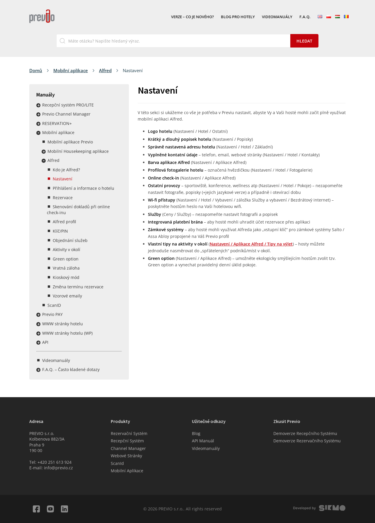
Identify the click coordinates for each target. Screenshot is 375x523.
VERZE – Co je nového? (192, 17)
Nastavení (62, 179)
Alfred (105, 70)
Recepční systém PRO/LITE (68, 105)
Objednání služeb (70, 240)
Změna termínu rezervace (78, 287)
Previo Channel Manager (66, 114)
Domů (35, 70)
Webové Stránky (126, 455)
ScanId (117, 463)
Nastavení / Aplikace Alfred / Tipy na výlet (251, 244)
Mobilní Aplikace (127, 470)
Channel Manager (128, 448)
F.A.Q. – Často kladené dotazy (71, 369)
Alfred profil (64, 221)
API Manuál (203, 441)
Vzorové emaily (67, 296)
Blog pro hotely (238, 17)
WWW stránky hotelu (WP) (67, 333)
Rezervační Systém (129, 433)
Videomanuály (277, 17)
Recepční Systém (127, 441)
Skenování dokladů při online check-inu (78, 209)
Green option (66, 259)
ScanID (54, 305)
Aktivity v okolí (66, 249)
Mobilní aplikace (70, 70)
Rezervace (63, 197)
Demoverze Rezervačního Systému (307, 441)
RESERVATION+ (57, 123)
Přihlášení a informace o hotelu (83, 188)
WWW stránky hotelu (62, 323)
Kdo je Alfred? (66, 169)
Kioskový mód (66, 277)
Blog (196, 433)
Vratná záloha (66, 268)
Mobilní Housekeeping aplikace (78, 151)
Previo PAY (52, 314)
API (45, 342)
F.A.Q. (305, 17)
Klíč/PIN (60, 231)
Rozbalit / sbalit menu (38, 105)
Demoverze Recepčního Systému (305, 433)
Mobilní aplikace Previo (70, 142)
